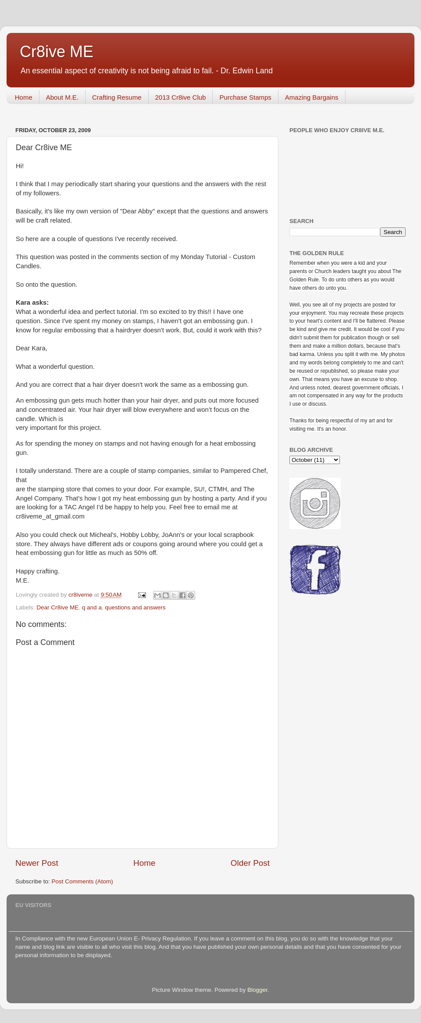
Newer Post (36, 863)
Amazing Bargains (312, 97)
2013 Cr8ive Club (180, 97)
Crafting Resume (117, 97)
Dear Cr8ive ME (57, 607)
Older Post (250, 863)
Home (23, 97)
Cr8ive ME (56, 52)
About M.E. (62, 97)
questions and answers (135, 607)
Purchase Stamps (245, 97)
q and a (92, 607)
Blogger (257, 990)
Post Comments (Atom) (82, 881)
